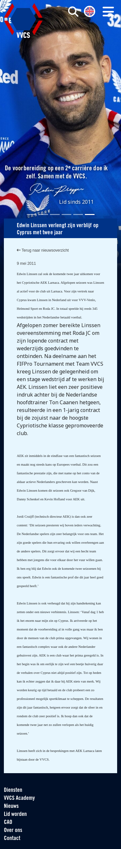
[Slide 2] (43, 214)
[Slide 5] (78, 214)
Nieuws (11, 806)
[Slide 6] (90, 214)
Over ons (13, 830)
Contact (12, 839)
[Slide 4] (66, 214)
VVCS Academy (19, 798)
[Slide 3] (55, 214)
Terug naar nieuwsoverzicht (43, 250)
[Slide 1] (31, 214)
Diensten (13, 790)
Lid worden (15, 814)
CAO (8, 822)
